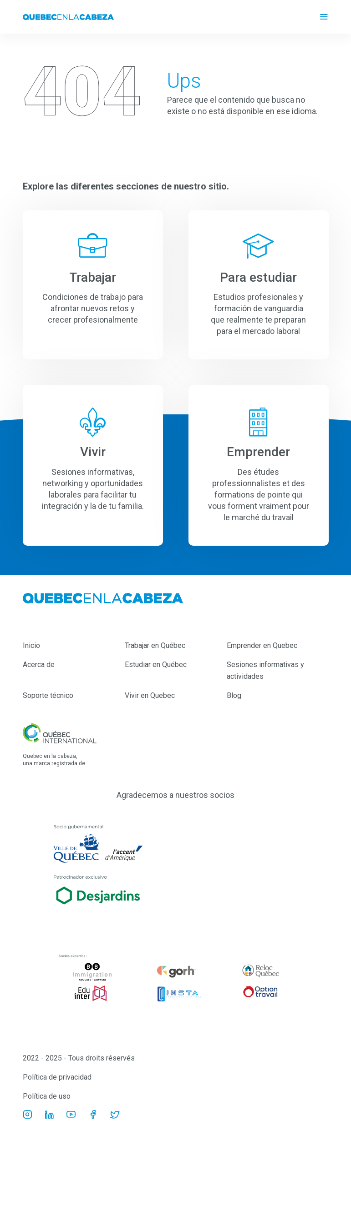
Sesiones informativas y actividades (265, 670)
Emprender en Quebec (262, 645)
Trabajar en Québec (155, 645)
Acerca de (39, 664)
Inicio (31, 645)
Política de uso (47, 1096)
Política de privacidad (57, 1077)
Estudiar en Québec (156, 664)
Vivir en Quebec (150, 695)
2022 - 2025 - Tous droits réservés (79, 1058)
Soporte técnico (48, 695)
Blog (234, 695)
